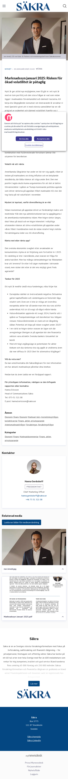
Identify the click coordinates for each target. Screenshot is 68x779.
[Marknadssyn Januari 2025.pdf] (34, 595)
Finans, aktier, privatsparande (31, 420)
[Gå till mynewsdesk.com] (34, 755)
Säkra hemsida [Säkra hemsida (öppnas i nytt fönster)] (34, 736)
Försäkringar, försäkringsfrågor (40, 424)
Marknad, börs (34, 417)
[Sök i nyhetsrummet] (65, 6)
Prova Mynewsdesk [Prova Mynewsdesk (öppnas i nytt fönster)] (34, 762)
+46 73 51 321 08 (34, 499)
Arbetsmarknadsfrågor (15, 424)
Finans (16, 436)
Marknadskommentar (29, 436)
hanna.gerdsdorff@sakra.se (34, 495)
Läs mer (34, 683)
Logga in (34, 774)
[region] (34, 131)
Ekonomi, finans (12, 417)
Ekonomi (23, 417)
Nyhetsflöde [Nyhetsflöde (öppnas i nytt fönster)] (34, 770)
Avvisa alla (23, 139)
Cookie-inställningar (34, 145)
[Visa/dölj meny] (4, 6)
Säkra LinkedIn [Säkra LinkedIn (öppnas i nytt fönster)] (34, 740)
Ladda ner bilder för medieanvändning (21, 522)
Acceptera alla (43, 139)
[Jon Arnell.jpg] (34, 547)
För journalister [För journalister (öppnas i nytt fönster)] (34, 766)
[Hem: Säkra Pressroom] (33, 6)
